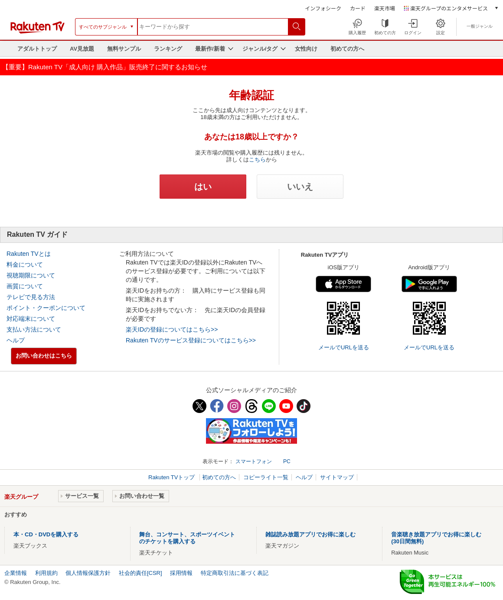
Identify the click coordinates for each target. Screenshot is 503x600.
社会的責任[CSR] (140, 573)
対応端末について (31, 318)
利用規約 (46, 573)
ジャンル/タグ (260, 48)
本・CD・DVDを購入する (45, 534)
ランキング (168, 48)
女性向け (306, 48)
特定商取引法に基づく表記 (234, 573)
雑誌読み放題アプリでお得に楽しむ (310, 534)
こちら (257, 159)
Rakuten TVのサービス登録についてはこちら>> (191, 340)
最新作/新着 (210, 48)
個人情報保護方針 (88, 573)
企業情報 (15, 573)
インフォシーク (323, 8)
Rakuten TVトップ (172, 477)
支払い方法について (34, 329)
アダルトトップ (37, 48)
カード (358, 8)
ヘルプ (16, 340)
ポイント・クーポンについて (46, 307)
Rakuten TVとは (29, 253)
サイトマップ (337, 477)
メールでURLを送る (343, 347)
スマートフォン (253, 461)
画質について (25, 286)
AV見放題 (82, 48)
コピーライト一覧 (265, 477)
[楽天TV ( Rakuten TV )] (37, 32)
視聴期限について (31, 275)
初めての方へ (347, 48)
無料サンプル (124, 48)
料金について (25, 264)
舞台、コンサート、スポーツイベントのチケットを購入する (187, 538)
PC (287, 461)
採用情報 (181, 573)
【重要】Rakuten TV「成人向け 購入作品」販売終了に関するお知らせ (104, 67)
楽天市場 (384, 8)
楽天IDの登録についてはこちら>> (172, 329)
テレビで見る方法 (31, 297)
